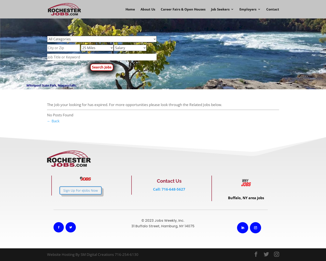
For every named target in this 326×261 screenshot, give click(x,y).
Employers (247, 9)
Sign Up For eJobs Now (72, 190)
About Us (148, 9)
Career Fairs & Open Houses (183, 9)
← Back (53, 120)
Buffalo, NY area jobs (246, 198)
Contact (272, 9)
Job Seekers (220, 9)
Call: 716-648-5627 (169, 189)
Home (130, 9)
